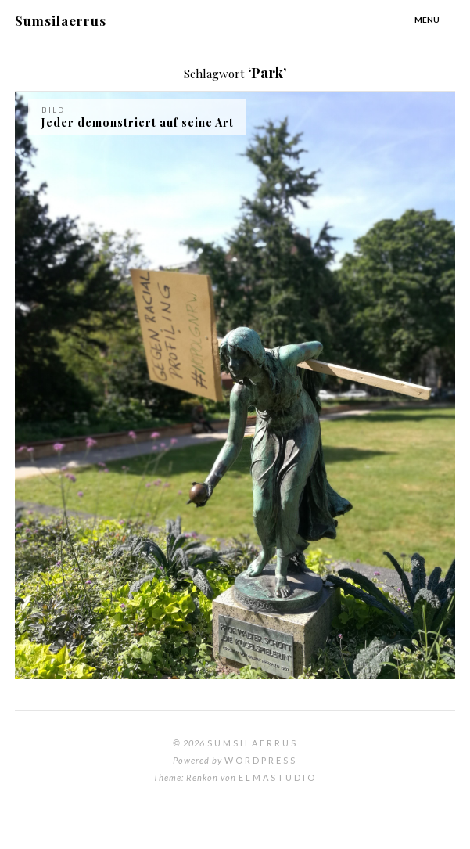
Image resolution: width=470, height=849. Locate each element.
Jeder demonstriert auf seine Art (137, 122)
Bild (53, 109)
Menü (427, 19)
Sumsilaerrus (60, 20)
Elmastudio (278, 777)
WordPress (260, 760)
